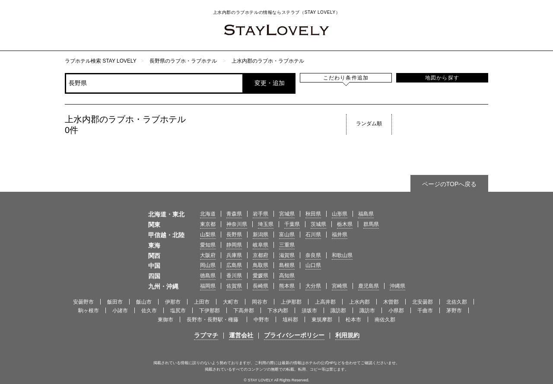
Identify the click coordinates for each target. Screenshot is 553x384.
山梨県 (208, 235)
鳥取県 (260, 265)
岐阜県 (260, 245)
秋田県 (313, 214)
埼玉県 (265, 224)
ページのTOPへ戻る (449, 184)
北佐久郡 (456, 302)
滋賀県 (287, 255)
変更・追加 (269, 82)
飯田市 (115, 302)
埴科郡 (290, 320)
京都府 (260, 255)
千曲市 (425, 311)
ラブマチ (206, 335)
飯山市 (144, 302)
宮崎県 (339, 286)
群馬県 (371, 224)
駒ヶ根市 (88, 311)
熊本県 (287, 286)
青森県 (234, 214)
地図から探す (442, 78)
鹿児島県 (368, 286)
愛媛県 (260, 276)
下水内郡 (277, 311)
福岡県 (208, 286)
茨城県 (318, 224)
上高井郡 (325, 302)
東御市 (165, 320)
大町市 (230, 302)
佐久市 (149, 311)
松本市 (353, 320)
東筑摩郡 (321, 320)
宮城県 (287, 214)
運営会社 (241, 335)
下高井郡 (243, 311)
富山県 (287, 235)
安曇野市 (83, 302)
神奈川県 (236, 224)
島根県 (287, 265)
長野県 (234, 235)
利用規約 (347, 335)
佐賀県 (234, 286)
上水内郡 (359, 302)
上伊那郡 (291, 302)
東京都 (208, 224)
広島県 (234, 265)
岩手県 (260, 214)
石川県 (313, 235)
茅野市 (454, 311)
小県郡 (396, 311)
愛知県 (208, 245)
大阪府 (208, 255)
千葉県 (292, 224)
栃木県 (345, 224)
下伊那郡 (209, 311)
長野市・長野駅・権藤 (213, 320)
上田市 (202, 302)
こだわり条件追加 (346, 78)
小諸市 (120, 311)
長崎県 (260, 286)
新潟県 (260, 235)
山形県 (339, 214)
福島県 (366, 214)
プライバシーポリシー (294, 335)
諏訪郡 (338, 311)
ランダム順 (369, 124)
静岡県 (234, 245)
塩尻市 (178, 311)
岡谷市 (259, 302)
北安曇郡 (422, 302)
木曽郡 (391, 302)
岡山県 (208, 265)
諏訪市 (367, 311)
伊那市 (173, 302)
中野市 (261, 320)
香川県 (234, 276)
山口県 (313, 265)
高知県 (287, 276)
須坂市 (309, 311)
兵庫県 (234, 255)
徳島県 (208, 276)
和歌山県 (342, 255)
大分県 (313, 286)
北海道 (208, 214)
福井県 (339, 235)
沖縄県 (397, 286)
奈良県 (313, 255)
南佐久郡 (385, 320)
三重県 (287, 245)
